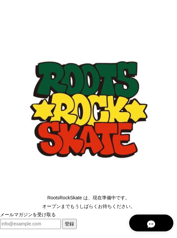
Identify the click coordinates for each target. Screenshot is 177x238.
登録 (69, 223)
